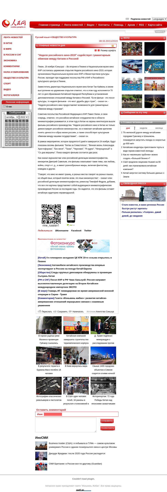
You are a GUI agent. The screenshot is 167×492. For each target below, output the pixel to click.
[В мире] (42, 291)
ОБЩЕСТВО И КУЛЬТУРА (16, 78)
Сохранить (60, 311)
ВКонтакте (61, 230)
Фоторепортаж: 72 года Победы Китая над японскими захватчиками (103, 400)
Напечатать (76, 311)
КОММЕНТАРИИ (12, 66)
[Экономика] (44, 265)
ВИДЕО (7, 89)
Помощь (119, 24)
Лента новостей (73, 24)
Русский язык (42, 37)
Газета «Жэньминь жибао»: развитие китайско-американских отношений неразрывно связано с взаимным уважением (72, 302)
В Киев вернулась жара (76, 366)
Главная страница (49, 24)
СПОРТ (7, 84)
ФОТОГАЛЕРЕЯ (11, 95)
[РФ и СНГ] (44, 279)
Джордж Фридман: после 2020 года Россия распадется (77, 453)
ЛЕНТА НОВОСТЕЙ (13, 37)
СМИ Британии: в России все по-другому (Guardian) (75, 463)
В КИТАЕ (8, 43)
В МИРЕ (8, 49)
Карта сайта (155, 24)
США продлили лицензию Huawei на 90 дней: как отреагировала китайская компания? (142, 165)
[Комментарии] (46, 298)
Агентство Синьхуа (105, 311)
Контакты (104, 24)
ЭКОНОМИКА (10, 60)
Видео (90, 24)
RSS (141, 24)
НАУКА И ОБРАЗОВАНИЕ (16, 72)
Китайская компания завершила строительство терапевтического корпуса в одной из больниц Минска (76, 343)
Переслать (45, 311)
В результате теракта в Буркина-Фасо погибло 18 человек (49, 370)
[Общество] (44, 272)
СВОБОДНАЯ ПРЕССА (135, 183)
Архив (131, 24)
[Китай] (42, 257)
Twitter (87, 230)
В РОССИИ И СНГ (12, 55)
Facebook (76, 230)
